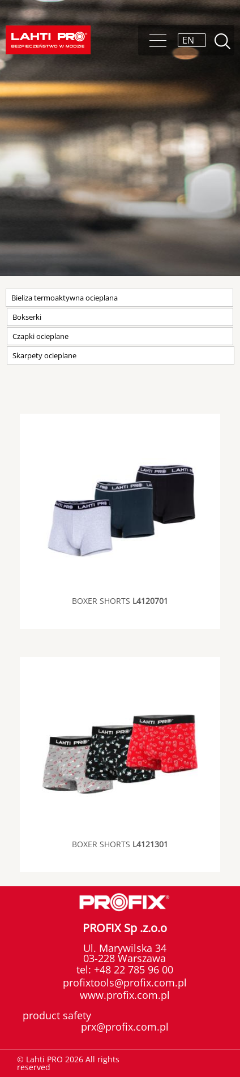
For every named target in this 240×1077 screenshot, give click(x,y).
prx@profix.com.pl (125, 1026)
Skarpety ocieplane (44, 355)
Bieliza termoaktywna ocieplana (64, 298)
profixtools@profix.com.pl (125, 982)
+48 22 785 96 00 (132, 969)
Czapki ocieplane (40, 336)
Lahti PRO (48, 40)
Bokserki (26, 317)
